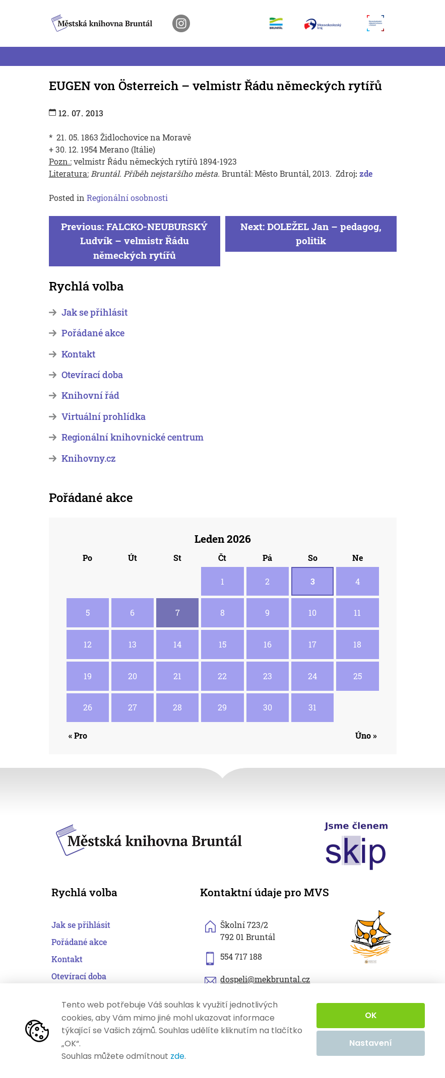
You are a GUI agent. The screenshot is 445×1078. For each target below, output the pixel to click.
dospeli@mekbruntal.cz (265, 979)
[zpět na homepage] (102, 21)
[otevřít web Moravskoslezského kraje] (330, 23)
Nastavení (370, 1043)
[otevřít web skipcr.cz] (356, 845)
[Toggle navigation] (55, 56)
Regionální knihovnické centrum (132, 437)
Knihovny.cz (88, 458)
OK (371, 1015)
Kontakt (78, 354)
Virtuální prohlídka (103, 416)
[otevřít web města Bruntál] (280, 23)
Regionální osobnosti (127, 197)
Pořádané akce (92, 333)
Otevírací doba (92, 375)
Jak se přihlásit (94, 312)
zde (364, 173)
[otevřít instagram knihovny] (181, 23)
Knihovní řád (90, 395)
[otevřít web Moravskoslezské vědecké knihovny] (379, 23)
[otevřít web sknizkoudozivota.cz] (371, 937)
